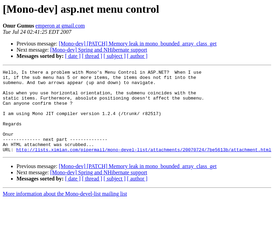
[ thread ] (92, 56)
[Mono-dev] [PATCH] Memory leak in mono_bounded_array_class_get (138, 43)
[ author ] (137, 56)
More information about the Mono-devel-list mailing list (65, 210)
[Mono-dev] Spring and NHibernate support (98, 50)
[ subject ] (115, 56)
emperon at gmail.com (60, 26)
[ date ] (73, 56)
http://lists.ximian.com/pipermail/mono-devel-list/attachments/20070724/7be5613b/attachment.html (143, 166)
